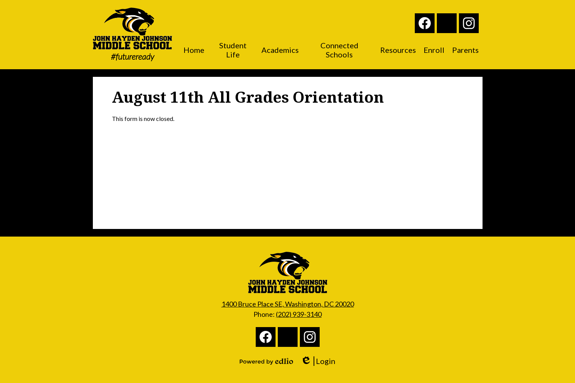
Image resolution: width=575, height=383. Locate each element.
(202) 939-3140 (299, 314)
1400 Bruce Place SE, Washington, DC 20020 (287, 304)
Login (318, 361)
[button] (194, 49)
